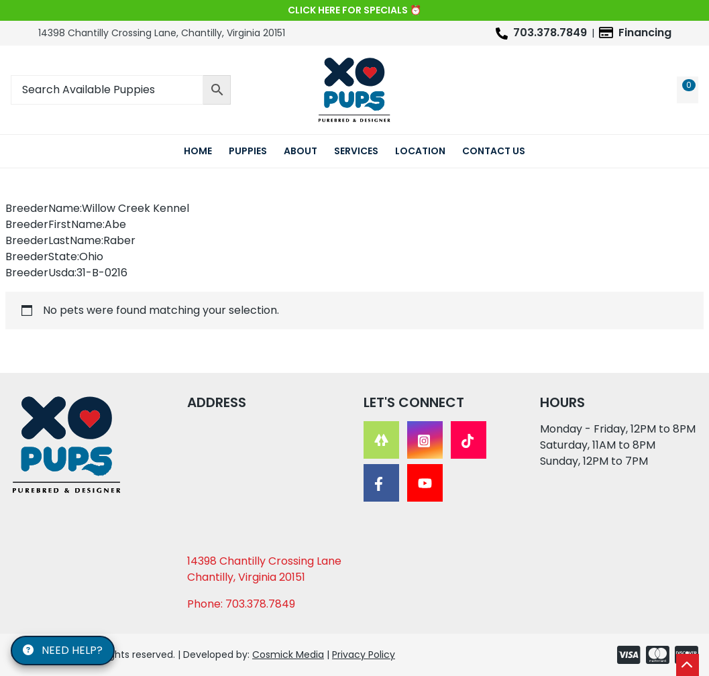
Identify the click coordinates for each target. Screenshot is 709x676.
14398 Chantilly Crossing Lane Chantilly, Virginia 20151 (264, 569)
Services (356, 151)
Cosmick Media (288, 654)
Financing (644, 32)
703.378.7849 (550, 32)
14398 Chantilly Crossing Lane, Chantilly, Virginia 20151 (161, 33)
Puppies (248, 151)
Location (420, 151)
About (300, 151)
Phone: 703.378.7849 (241, 604)
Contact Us (493, 151)
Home (198, 151)
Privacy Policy (363, 654)
